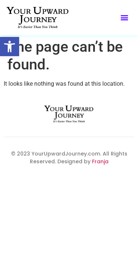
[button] (9, 46)
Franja (100, 161)
